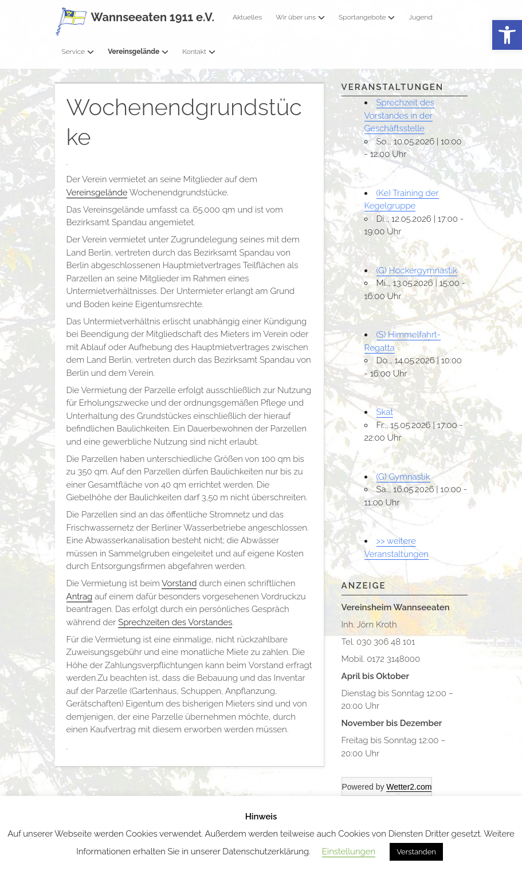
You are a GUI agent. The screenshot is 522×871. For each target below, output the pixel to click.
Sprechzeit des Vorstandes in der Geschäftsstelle (399, 115)
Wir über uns (300, 17)
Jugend (420, 17)
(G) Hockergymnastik (417, 270)
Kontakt (198, 52)
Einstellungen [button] (348, 851)
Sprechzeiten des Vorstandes (175, 622)
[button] (507, 35)
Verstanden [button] (416, 852)
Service (78, 52)
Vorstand (179, 583)
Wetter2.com (408, 786)
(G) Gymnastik (403, 477)
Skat (385, 412)
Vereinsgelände (138, 52)
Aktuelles (247, 17)
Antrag (79, 596)
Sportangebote (367, 17)
